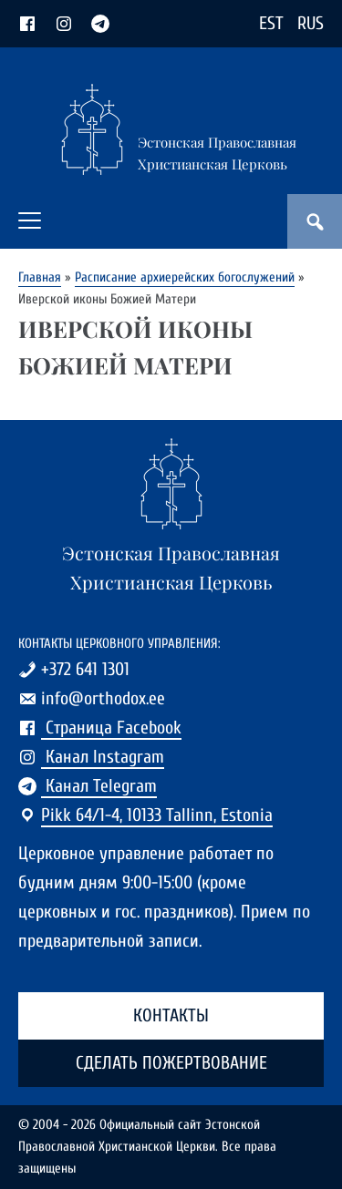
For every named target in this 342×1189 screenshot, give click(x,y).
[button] (29, 220)
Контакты (171, 1015)
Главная (39, 277)
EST (271, 23)
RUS (310, 23)
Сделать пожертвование (171, 1062)
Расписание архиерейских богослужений (185, 277)
